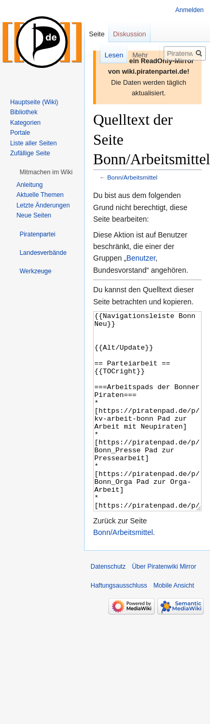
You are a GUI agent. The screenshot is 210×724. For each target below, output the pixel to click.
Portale (20, 132)
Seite (97, 34)
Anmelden (189, 10)
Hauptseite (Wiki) (34, 102)
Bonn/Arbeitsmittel (132, 177)
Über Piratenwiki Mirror (164, 606)
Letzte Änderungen (42, 205)
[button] (46, 172)
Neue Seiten (33, 215)
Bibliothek (23, 112)
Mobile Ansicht (173, 625)
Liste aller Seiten (33, 143)
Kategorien (25, 122)
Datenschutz (108, 606)
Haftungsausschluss (119, 625)
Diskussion (129, 34)
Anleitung (29, 185)
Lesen (106, 55)
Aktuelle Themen (40, 195)
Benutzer (140, 258)
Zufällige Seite (30, 153)
